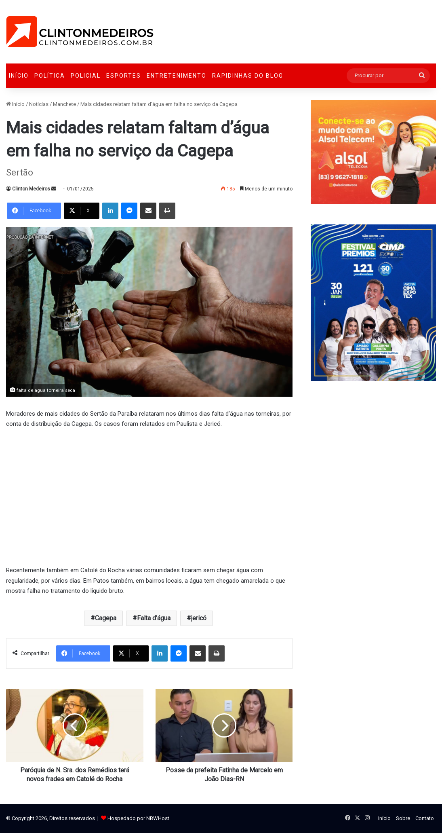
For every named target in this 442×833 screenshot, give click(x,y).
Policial (86, 75)
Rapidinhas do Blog (247, 75)
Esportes (123, 75)
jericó (198, 618)
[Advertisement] (149, 496)
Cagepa (105, 618)
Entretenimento (176, 75)
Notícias (38, 104)
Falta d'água (153, 618)
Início (19, 75)
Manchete (64, 104)
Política (49, 75)
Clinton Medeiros (31, 189)
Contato (424, 818)
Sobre (403, 818)
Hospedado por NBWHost (138, 818)
